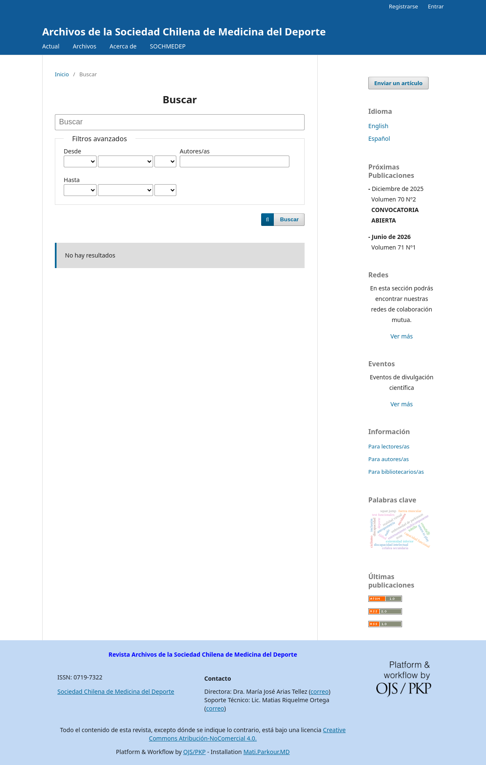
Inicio (62, 74)
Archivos (84, 46)
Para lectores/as (389, 446)
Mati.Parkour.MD (266, 752)
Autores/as (195, 151)
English (378, 126)
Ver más (401, 336)
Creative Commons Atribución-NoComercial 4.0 (247, 734)
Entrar (436, 6)
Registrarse (403, 6)
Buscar (289, 219)
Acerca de (123, 46)
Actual (50, 46)
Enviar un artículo (398, 83)
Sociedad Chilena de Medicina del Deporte (115, 691)
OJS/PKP (194, 752)
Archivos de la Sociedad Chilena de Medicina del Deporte (184, 31)
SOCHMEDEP (168, 46)
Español (379, 138)
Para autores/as (388, 459)
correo (319, 691)
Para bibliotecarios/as (396, 471)
